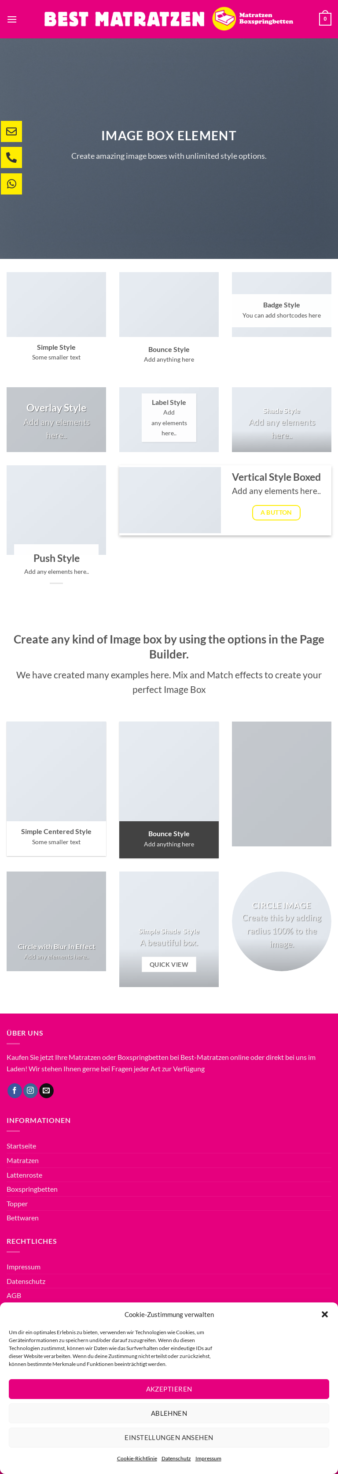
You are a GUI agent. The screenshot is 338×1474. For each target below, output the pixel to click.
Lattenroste (24, 1175)
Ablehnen (169, 1413)
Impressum (208, 1458)
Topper (17, 1203)
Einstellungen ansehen (169, 1437)
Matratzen (23, 1160)
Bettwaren (23, 1217)
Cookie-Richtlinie (137, 1458)
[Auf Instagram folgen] (30, 1090)
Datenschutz (176, 1458)
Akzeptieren (169, 1389)
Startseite (21, 1145)
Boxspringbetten (32, 1189)
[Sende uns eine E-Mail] (46, 1090)
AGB (14, 1295)
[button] (324, 1314)
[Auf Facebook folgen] (14, 1090)
